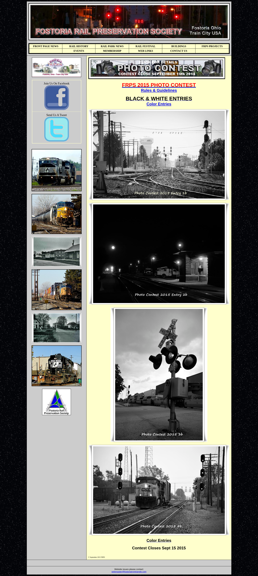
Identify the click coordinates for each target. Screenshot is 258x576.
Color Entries (158, 104)
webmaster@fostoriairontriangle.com (129, 571)
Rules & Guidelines (159, 90)
